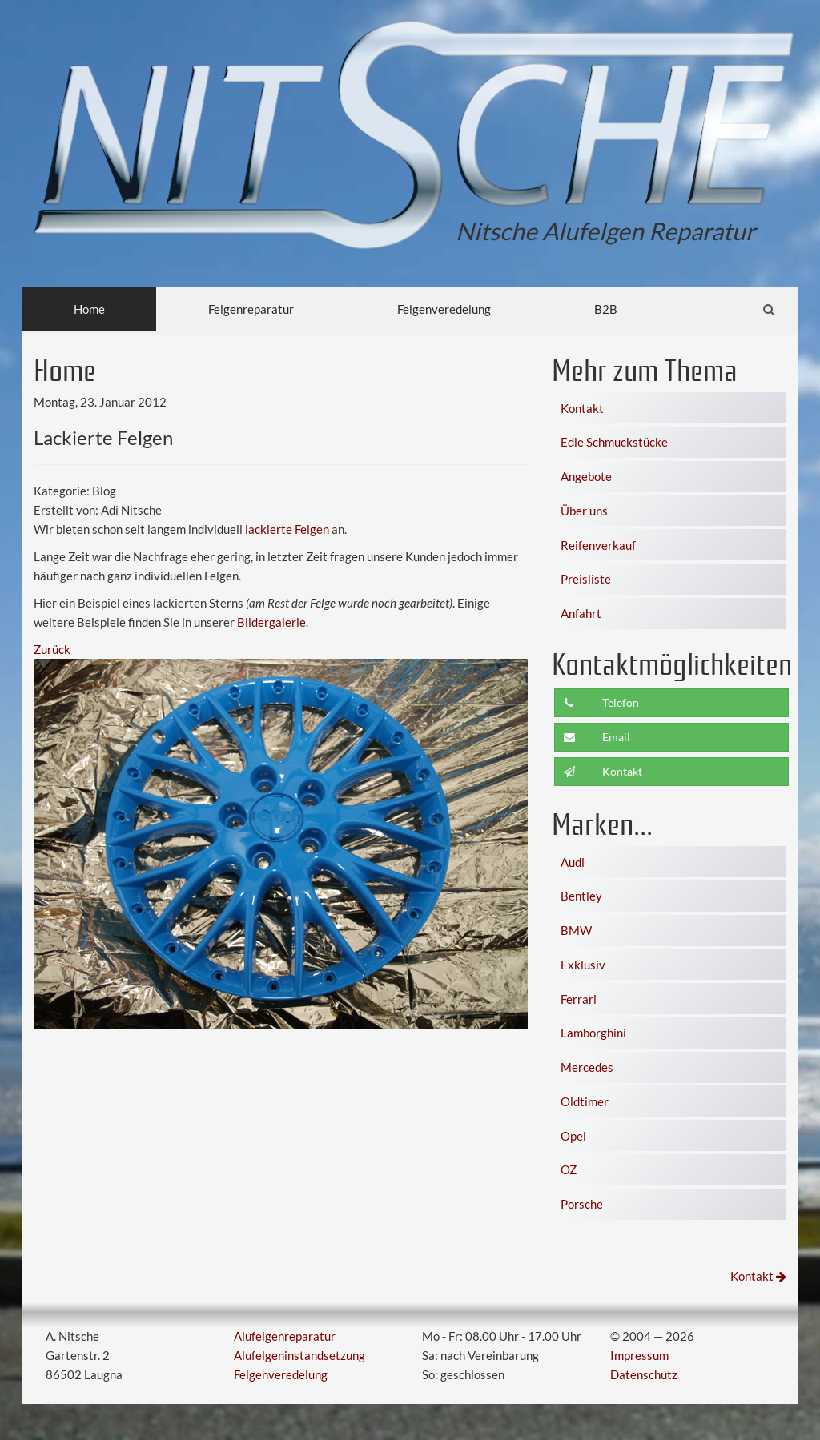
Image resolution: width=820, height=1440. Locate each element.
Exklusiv (583, 964)
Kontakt (582, 408)
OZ (569, 1169)
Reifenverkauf (598, 545)
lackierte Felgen (287, 529)
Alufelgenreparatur (285, 1336)
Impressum (639, 1355)
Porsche (582, 1204)
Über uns (584, 510)
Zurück (52, 649)
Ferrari (579, 999)
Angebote (586, 476)
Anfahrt (581, 613)
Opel (573, 1136)
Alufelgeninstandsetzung (299, 1355)
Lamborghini (593, 1032)
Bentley (581, 895)
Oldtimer (585, 1101)
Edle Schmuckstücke (614, 442)
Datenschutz (643, 1374)
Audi (573, 862)
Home (89, 309)
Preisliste (586, 579)
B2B (605, 309)
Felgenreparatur (251, 309)
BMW (576, 930)
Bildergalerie (271, 622)
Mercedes (587, 1067)
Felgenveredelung (444, 309)
